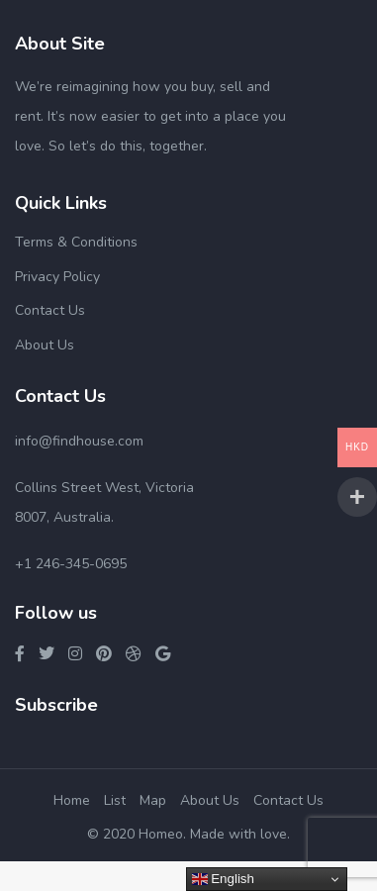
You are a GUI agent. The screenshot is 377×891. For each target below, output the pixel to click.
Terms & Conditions (76, 242)
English (223, 879)
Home (71, 800)
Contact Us (50, 310)
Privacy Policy (57, 276)
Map (153, 800)
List (115, 800)
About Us (44, 345)
